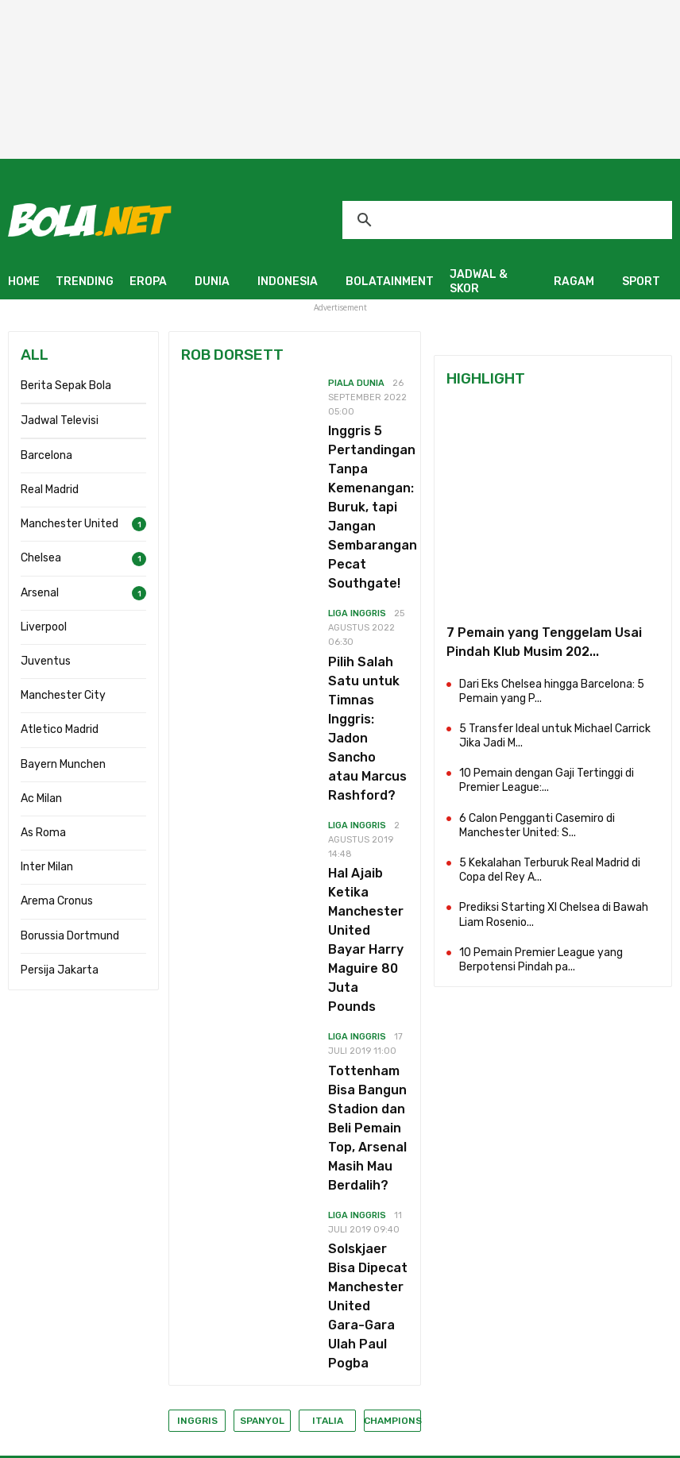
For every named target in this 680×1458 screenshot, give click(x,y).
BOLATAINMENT (390, 281)
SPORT (641, 281)
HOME (24, 281)
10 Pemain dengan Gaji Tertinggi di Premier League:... (546, 780)
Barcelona (46, 455)
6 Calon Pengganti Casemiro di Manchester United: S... (537, 825)
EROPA (148, 281)
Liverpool (44, 627)
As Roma (43, 832)
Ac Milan (41, 798)
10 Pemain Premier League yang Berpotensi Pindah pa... (541, 960)
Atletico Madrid (60, 729)
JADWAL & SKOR (479, 281)
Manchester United (69, 523)
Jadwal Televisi (60, 420)
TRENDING (85, 281)
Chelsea (41, 558)
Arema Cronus (57, 901)
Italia (327, 1420)
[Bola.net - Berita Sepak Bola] (90, 220)
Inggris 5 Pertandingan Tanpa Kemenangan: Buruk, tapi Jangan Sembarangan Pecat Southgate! (372, 507)
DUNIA (212, 281)
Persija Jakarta (60, 970)
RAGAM (574, 281)
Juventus (46, 661)
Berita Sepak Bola (66, 385)
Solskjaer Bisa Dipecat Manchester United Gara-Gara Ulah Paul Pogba (368, 1306)
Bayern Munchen (63, 764)
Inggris (197, 1420)
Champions (392, 1420)
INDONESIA (287, 281)
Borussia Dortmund (70, 936)
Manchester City (63, 695)
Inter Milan (47, 867)
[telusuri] (508, 220)
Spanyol (262, 1420)
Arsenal (40, 593)
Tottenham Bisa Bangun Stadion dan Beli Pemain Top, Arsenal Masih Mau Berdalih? (367, 1128)
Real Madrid (50, 489)
